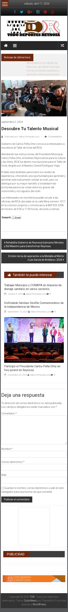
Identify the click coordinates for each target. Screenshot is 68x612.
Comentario (9, 413)
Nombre (7, 448)
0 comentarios (53, 136)
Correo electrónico (12, 461)
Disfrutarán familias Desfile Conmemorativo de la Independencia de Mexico (34, 304)
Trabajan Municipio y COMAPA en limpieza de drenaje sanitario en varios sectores (33, 287)
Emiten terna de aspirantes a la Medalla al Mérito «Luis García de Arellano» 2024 (36, 258)
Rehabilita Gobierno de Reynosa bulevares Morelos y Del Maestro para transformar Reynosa (34, 244)
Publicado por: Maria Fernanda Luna (22, 136)
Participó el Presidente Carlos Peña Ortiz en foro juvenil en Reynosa (32, 368)
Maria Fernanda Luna (36, 294)
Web (3, 475)
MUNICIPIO (8, 111)
